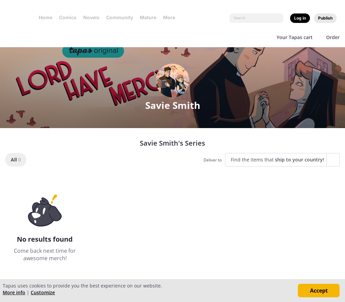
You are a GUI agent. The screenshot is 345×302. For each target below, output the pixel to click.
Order (333, 37)
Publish (325, 18)
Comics (67, 17)
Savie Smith (172, 105)
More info (14, 292)
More (171, 17)
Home (45, 17)
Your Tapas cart (295, 37)
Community (119, 17)
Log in (300, 18)
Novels (91, 17)
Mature (148, 17)
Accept (319, 290)
